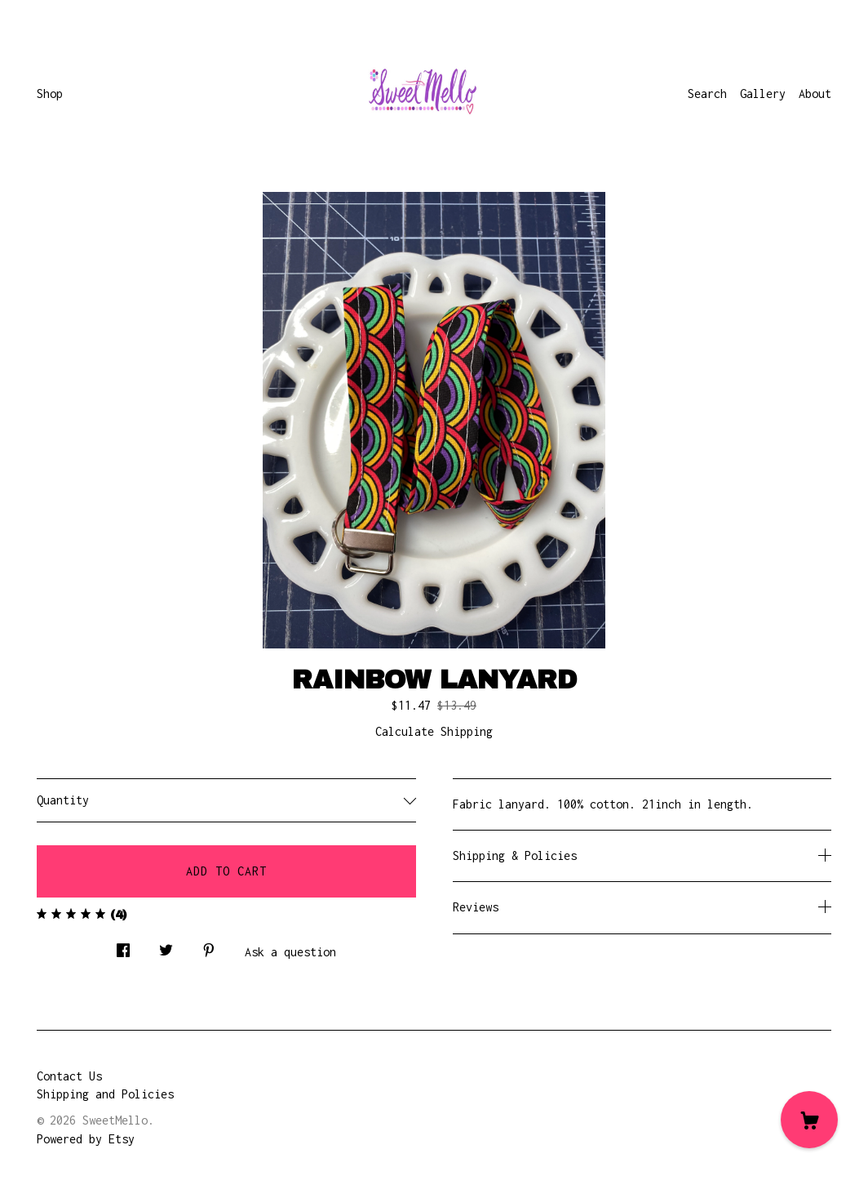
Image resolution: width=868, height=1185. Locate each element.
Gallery (763, 93)
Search (707, 93)
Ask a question (290, 952)
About (815, 93)
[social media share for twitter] (166, 946)
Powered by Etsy (86, 1139)
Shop (50, 93)
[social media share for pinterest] (208, 946)
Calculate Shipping (434, 731)
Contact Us (69, 1076)
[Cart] (809, 1119)
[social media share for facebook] (123, 946)
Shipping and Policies (105, 1094)
